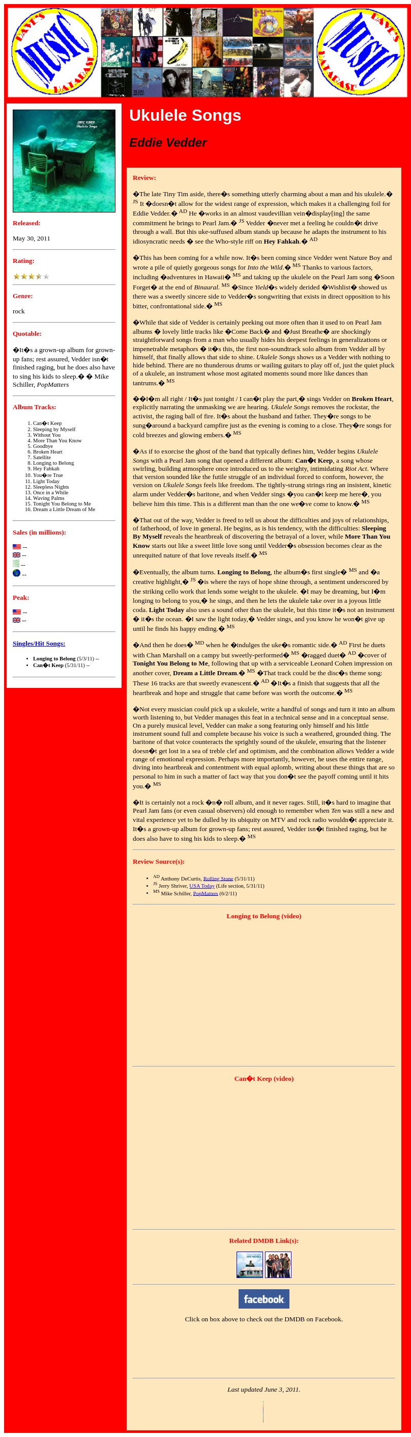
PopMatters (205, 893)
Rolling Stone (218, 878)
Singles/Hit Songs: (39, 643)
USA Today (202, 886)
